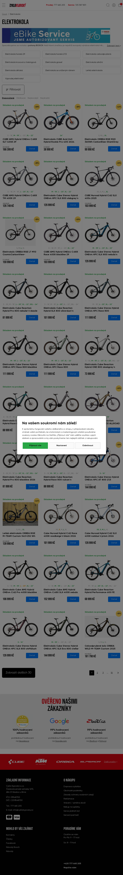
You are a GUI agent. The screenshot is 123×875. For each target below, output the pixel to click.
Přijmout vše (88, 446)
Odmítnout (35, 446)
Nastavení (61, 446)
